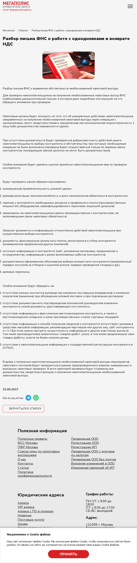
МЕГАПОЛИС (16, 3)
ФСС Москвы (28, 443)
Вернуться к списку (25, 409)
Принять (68, 554)
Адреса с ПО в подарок (36, 511)
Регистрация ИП (84, 447)
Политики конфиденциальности (35, 474)
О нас (22, 459)
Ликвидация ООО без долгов (93, 459)
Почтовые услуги (31, 520)
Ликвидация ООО (84, 439)
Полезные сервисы (32, 439)
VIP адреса (26, 507)
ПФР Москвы (28, 447)
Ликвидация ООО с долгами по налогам (93, 453)
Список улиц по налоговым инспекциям (39, 453)
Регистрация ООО (85, 443)
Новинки (24, 515)
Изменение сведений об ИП (93, 468)
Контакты (25, 463)
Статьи (23, 468)
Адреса (23, 503)
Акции (23, 524)
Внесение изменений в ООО (93, 463)
